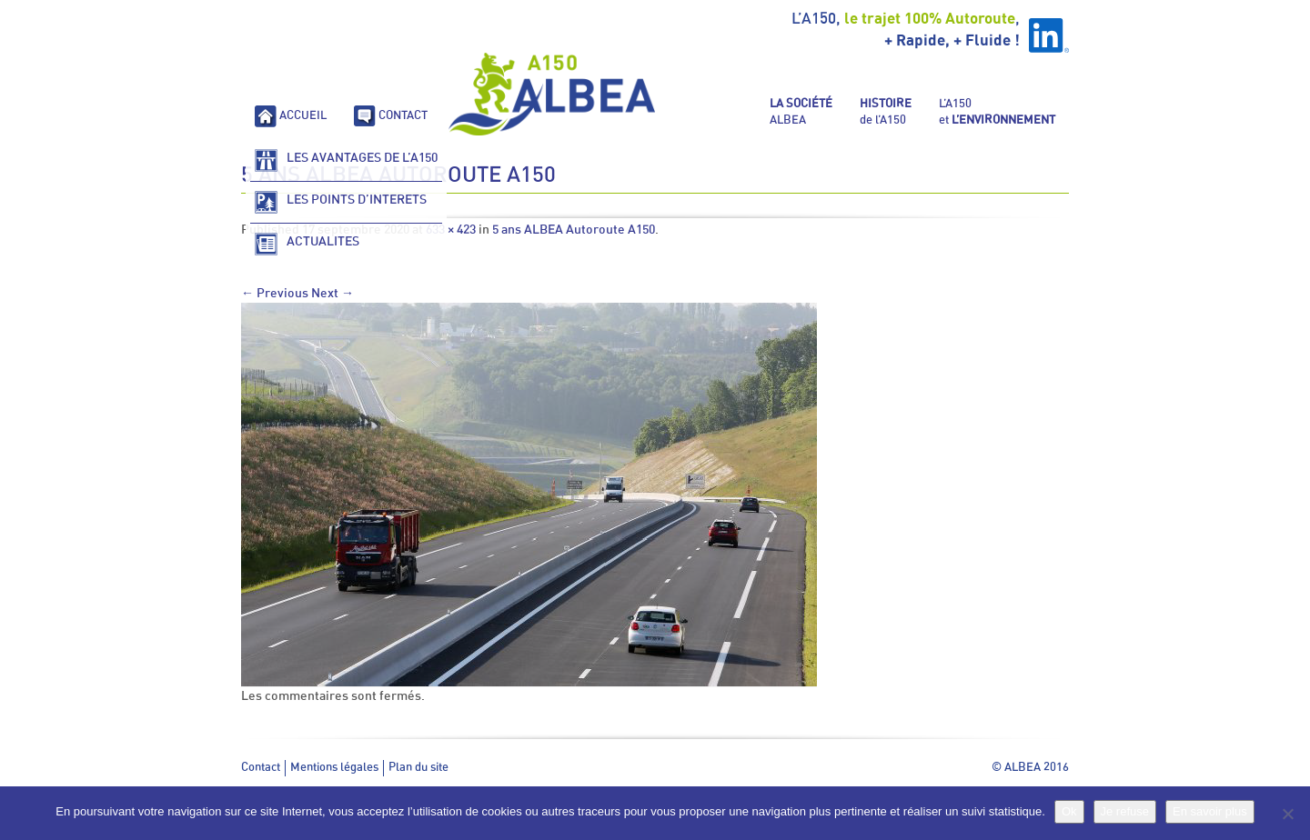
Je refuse (1125, 811)
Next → (332, 293)
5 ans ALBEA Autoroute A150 (573, 230)
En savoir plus (1210, 811)
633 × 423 (451, 230)
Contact (260, 768)
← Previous (274, 293)
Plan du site (418, 768)
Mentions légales (334, 768)
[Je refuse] (1287, 814)
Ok (1069, 811)
